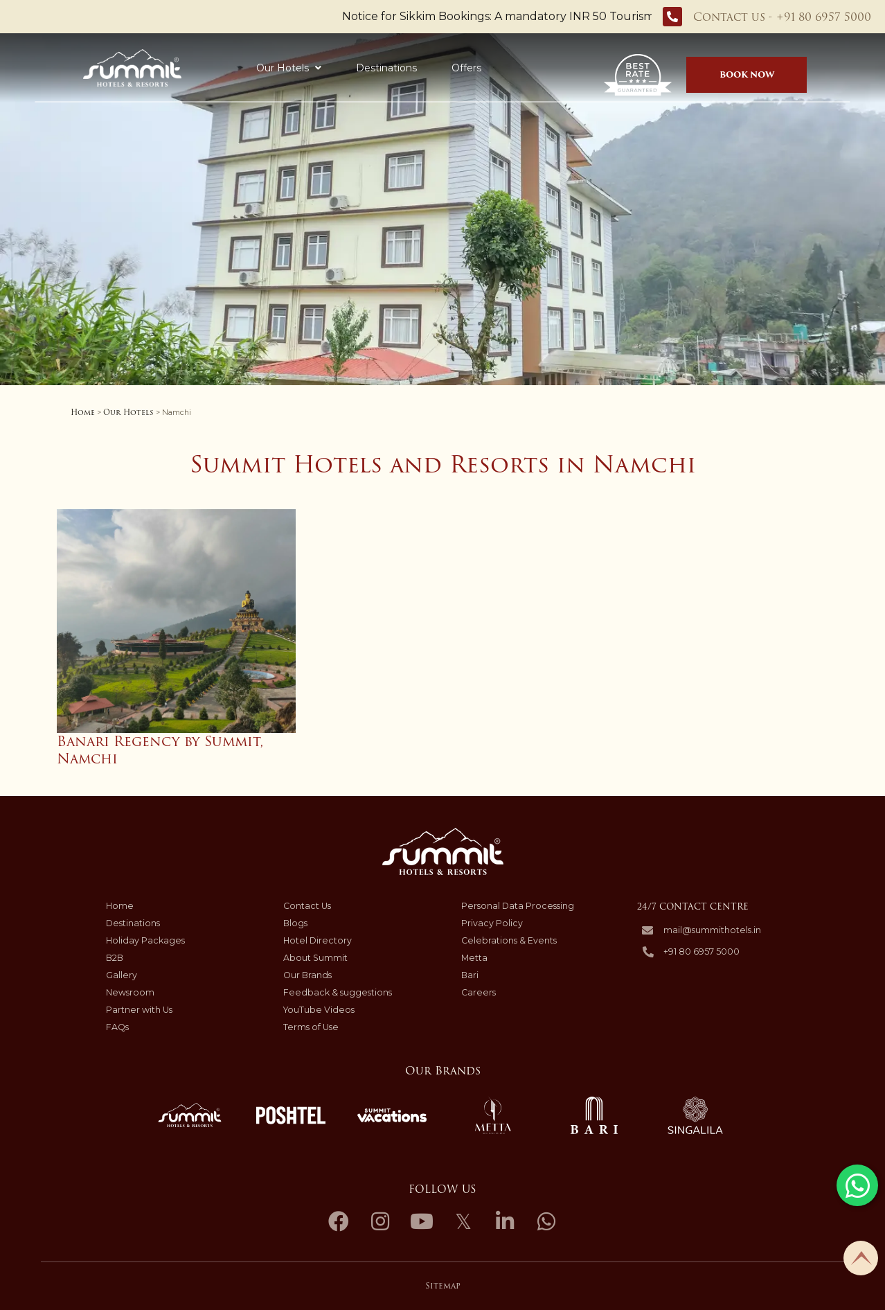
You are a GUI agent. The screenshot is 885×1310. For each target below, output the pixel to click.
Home (83, 412)
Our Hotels (250, 68)
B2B (114, 958)
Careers (478, 992)
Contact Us (307, 906)
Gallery (121, 975)
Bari (470, 975)
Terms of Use (311, 1027)
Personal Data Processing (517, 906)
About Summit (315, 958)
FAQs (117, 1027)
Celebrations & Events (509, 940)
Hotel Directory (317, 940)
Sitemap (443, 1285)
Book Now (746, 74)
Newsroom (130, 992)
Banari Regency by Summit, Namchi (160, 750)
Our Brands (307, 975)
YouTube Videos (319, 1009)
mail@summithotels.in (712, 930)
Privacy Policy (492, 923)
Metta (474, 958)
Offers (428, 68)
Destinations (348, 68)
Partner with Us (139, 1009)
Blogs (295, 923)
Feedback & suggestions (337, 992)
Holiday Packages (521, 68)
